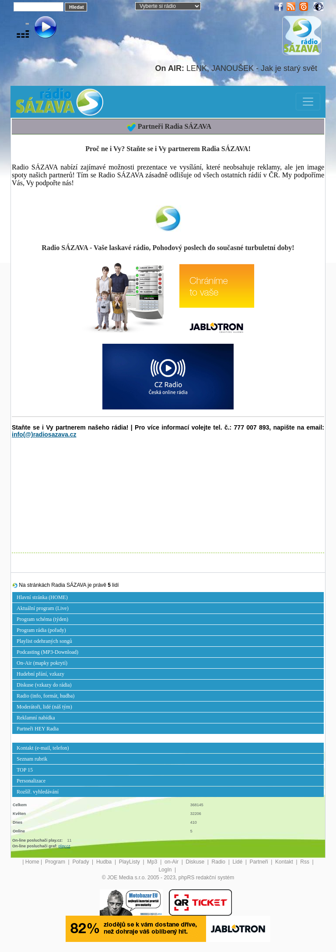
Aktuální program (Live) (43, 608)
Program (55, 862)
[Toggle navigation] (308, 101)
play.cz (64, 846)
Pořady (81, 862)
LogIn (165, 870)
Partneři (260, 862)
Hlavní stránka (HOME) (42, 597)
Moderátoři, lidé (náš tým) (44, 707)
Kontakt (284, 862)
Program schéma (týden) (42, 619)
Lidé (238, 862)
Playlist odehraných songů (44, 641)
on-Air (172, 862)
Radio (219, 862)
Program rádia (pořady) (41, 630)
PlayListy (130, 862)
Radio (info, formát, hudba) (45, 696)
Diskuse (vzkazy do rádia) (44, 685)
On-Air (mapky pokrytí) (42, 663)
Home (32, 862)
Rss (305, 862)
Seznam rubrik (32, 759)
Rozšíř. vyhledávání (38, 792)
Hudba (104, 862)
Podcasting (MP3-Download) (47, 652)
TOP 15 (25, 770)
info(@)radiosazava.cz (44, 434)
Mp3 (153, 862)
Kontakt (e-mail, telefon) (43, 748)
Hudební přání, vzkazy (40, 674)
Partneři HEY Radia (38, 729)
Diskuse (196, 862)
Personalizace (31, 781)
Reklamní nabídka (36, 718)
